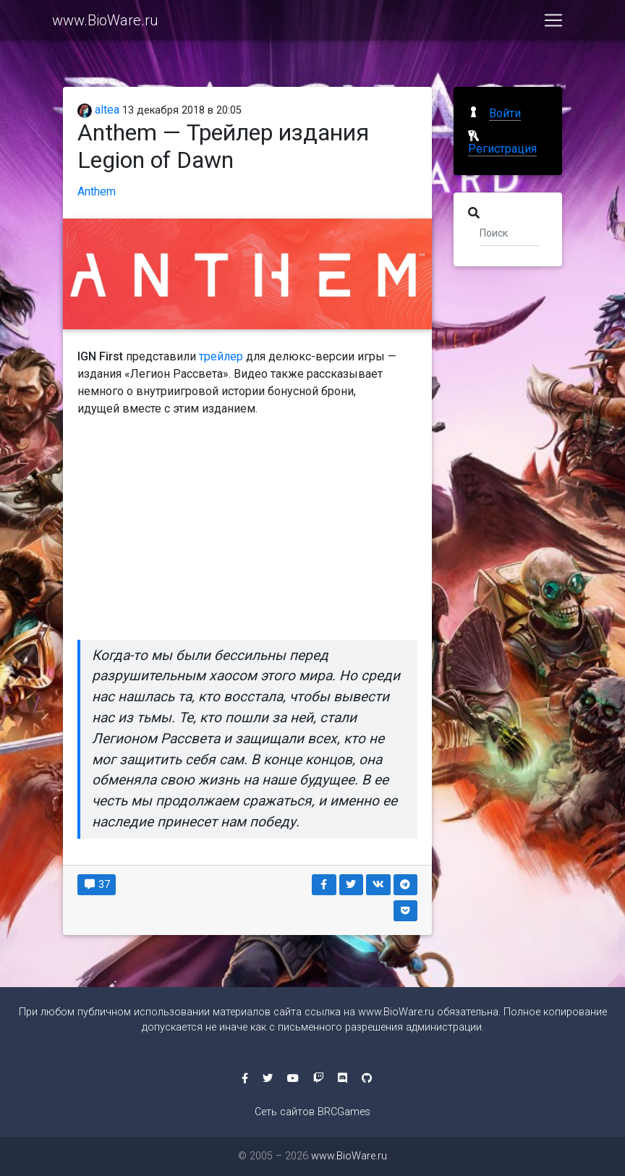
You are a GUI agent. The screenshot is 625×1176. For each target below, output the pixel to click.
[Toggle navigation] (553, 23)
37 (96, 884)
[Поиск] (510, 232)
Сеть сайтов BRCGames (312, 1112)
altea (98, 110)
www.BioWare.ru (105, 23)
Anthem (96, 191)
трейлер (221, 356)
